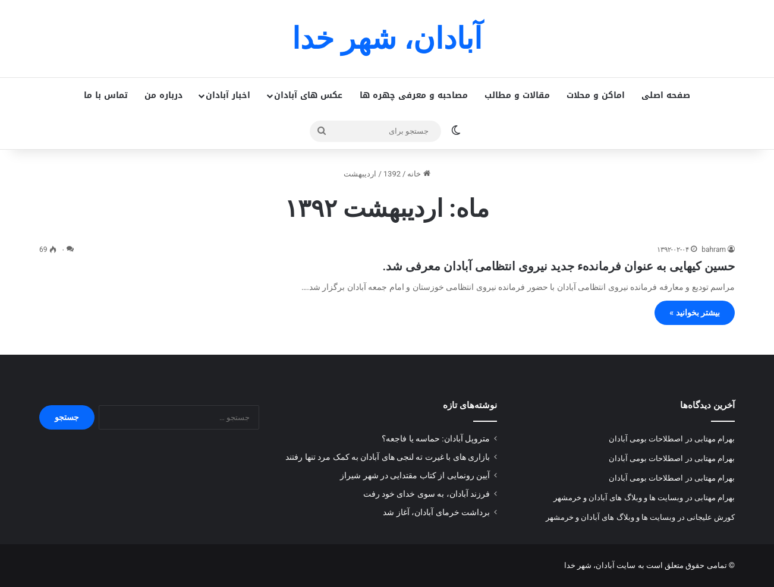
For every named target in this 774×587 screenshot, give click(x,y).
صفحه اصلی (665, 95)
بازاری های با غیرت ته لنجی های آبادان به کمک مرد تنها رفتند (387, 457)
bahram (713, 249)
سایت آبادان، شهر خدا (600, 565)
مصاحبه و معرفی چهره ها (414, 95)
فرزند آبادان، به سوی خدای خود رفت (426, 493)
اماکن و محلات (596, 95)
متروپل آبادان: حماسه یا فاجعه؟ (436, 438)
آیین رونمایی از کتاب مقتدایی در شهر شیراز (415, 475)
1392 (392, 173)
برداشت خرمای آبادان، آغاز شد (436, 512)
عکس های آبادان (308, 95)
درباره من (163, 95)
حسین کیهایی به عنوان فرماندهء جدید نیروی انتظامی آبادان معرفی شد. (559, 266)
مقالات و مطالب (517, 95)
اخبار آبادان (228, 95)
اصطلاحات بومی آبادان (646, 438)
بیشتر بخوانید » (694, 312)
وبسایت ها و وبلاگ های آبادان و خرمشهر (618, 497)
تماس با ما (106, 95)
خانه (418, 173)
